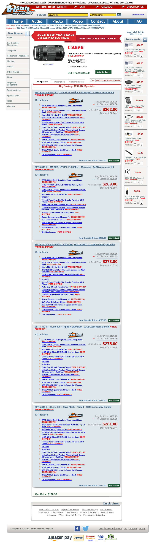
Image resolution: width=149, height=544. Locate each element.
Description (59, 82)
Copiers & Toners (73, 515)
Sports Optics (13, 95)
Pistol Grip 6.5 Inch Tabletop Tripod (64, 127)
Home (101, 529)
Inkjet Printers (57, 512)
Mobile (10, 67)
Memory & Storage (90, 509)
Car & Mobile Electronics (13, 44)
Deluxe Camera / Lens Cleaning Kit (63, 139)
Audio (9, 38)
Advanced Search (138, 14)
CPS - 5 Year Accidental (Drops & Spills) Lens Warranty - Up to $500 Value (135, 70)
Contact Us (109, 529)
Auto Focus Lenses (39, 25)
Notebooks (51, 515)
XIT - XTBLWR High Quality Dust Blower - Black (135, 198)
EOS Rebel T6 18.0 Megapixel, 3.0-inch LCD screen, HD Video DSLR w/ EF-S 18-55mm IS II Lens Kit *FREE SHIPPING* (60, 28)
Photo (18, 25)
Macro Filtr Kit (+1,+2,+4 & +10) (62, 115)
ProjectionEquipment (12, 84)
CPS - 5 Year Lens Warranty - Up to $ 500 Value (135, 51)
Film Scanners (106, 509)
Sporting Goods (14, 90)
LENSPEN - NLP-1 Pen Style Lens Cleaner (135, 159)
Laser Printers (72, 512)
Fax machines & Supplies (94, 515)
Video (9, 101)
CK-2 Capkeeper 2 (57, 155)
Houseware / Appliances (18, 56)
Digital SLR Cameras (70, 509)
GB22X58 (45, 361)
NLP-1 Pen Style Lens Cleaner (61, 142)
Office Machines (14, 72)
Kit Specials (42, 82)
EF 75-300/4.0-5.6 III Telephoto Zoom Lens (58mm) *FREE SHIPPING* (75, 25)
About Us (118, 529)
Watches (11, 106)
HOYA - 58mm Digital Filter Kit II (135, 107)
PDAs (61, 515)
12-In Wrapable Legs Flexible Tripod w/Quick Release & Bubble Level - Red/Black (63, 131)
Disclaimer (133, 529)
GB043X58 (46, 364)
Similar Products (76, 82)
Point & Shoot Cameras (49, 509)
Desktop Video (107, 512)
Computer (11, 50)
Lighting (10, 61)
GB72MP (45, 197)
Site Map (142, 529)
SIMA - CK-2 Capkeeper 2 (134, 179)
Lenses (26, 25)
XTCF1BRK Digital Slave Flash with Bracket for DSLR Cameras (63, 271)
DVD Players (43, 512)
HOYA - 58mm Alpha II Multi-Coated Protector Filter (135, 122)
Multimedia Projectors (89, 512)
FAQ (125, 529)
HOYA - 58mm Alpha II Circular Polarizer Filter (133, 87)
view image (48, 64)
